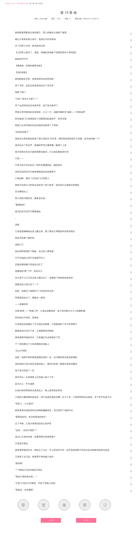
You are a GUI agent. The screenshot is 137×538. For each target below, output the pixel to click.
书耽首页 (8, 3)
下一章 (86, 520)
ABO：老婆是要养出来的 (20, 3)
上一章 (50, 520)
